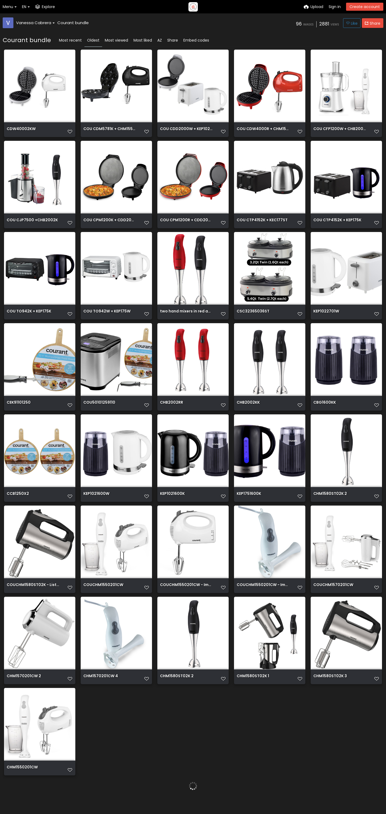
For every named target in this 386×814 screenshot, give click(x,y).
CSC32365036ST (253, 317)
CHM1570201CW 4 (100, 688)
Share (172, 40)
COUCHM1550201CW (103, 595)
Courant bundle (73, 22)
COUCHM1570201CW (333, 595)
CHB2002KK (248, 410)
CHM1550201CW (22, 781)
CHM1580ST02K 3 (330, 688)
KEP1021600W (96, 503)
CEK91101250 (19, 410)
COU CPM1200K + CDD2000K (109, 224)
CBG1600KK (324, 410)
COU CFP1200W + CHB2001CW (339, 131)
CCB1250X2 (18, 503)
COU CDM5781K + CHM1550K (109, 131)
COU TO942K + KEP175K (29, 317)
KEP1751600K (249, 503)
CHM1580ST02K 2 (330, 503)
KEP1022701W (326, 317)
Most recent (70, 40)
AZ (159, 40)
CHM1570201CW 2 (24, 688)
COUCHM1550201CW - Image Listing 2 (186, 595)
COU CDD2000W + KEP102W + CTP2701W (186, 131)
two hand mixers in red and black (186, 317)
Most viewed (116, 40)
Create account (365, 6)
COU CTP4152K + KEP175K (337, 224)
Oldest (93, 40)
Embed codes (196, 40)
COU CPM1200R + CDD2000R (186, 224)
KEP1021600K (172, 503)
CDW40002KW (21, 131)
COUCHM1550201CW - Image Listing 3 (263, 595)
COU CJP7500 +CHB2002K (32, 224)
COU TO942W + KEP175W (107, 317)
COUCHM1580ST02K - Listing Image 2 (33, 595)
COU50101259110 (99, 410)
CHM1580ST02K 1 (253, 688)
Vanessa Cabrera (35, 22)
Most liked (142, 40)
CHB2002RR (171, 410)
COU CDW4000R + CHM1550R (263, 131)
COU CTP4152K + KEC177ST (262, 224)
